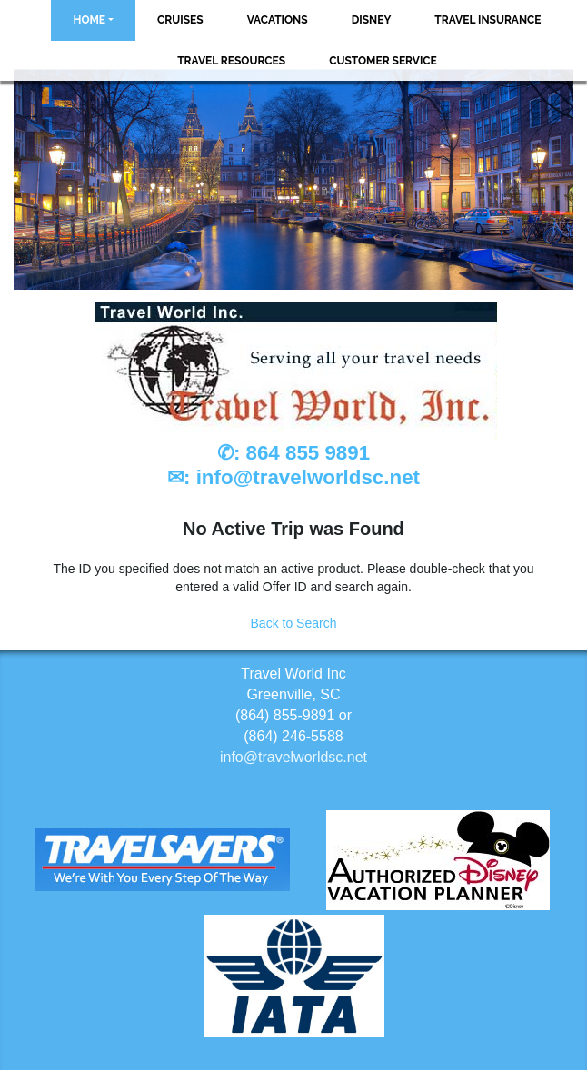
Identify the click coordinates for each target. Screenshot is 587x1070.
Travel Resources (231, 60)
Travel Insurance (487, 20)
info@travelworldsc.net (308, 477)
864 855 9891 (308, 452)
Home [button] (89, 20)
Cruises (180, 20)
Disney (372, 20)
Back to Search (294, 623)
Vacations (277, 20)
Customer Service (383, 60)
